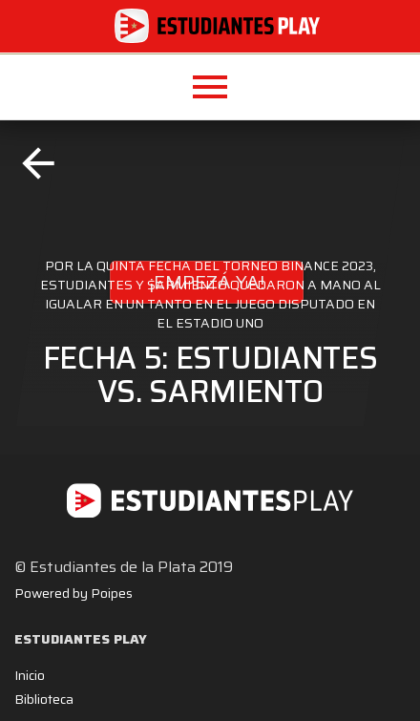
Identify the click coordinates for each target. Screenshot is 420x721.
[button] (210, 86)
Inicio (29, 675)
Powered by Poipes (73, 593)
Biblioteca (44, 699)
